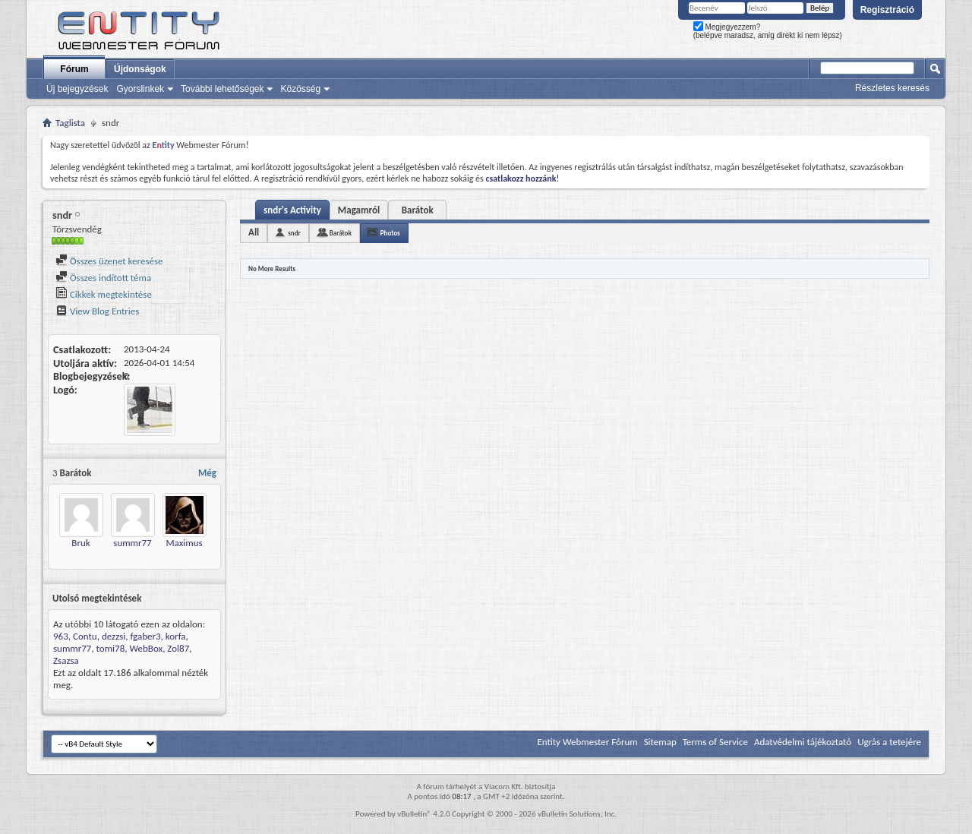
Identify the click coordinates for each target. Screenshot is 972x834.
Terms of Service (715, 741)
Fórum (74, 69)
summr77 (132, 542)
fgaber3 (145, 636)
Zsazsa (66, 660)
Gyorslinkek (140, 89)
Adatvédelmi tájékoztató (802, 741)
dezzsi (113, 636)
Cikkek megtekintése (103, 294)
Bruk (80, 542)
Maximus (184, 542)
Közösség (300, 89)
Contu (85, 636)
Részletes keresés (892, 88)
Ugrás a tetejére (889, 741)
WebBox (146, 648)
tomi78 (110, 648)
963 (60, 636)
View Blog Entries (97, 311)
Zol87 (178, 648)
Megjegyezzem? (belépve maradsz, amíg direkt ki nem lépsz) (767, 31)
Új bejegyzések (77, 89)
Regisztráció (887, 10)
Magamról (359, 210)
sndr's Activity (292, 210)
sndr (294, 233)
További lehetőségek (222, 89)
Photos (390, 233)
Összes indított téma (103, 277)
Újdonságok (140, 69)
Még (207, 473)
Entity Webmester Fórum (587, 741)
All (253, 232)
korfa (176, 636)
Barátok (418, 210)
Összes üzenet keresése (109, 261)
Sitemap (660, 741)
